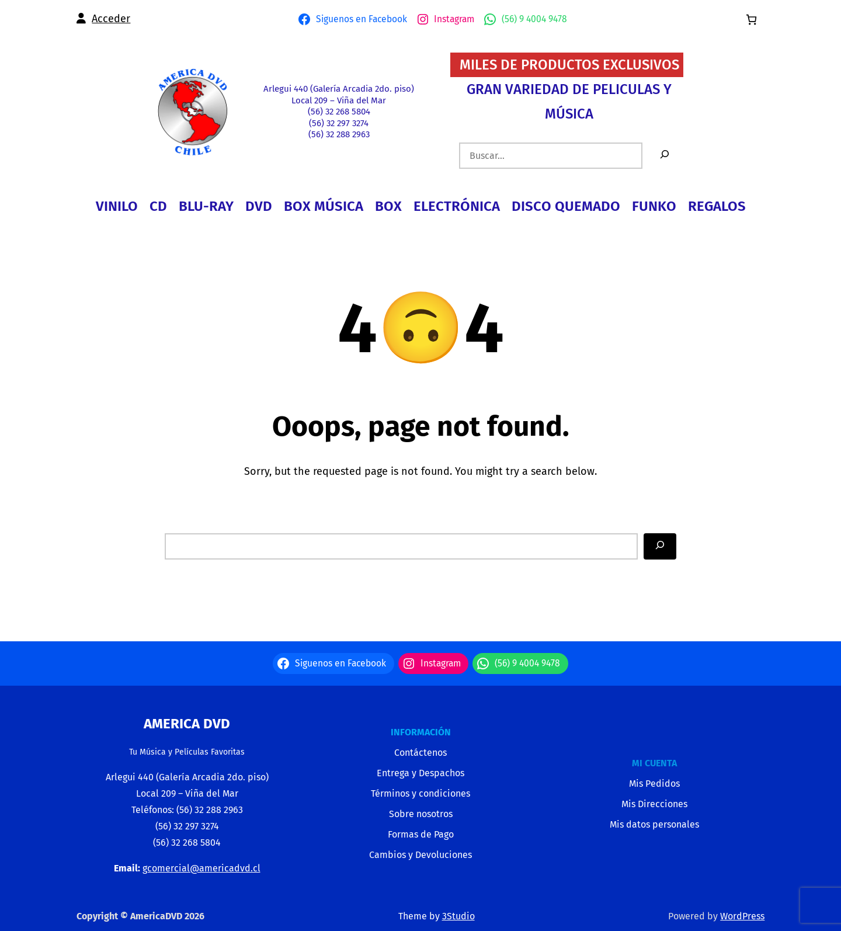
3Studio (458, 916)
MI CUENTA (654, 763)
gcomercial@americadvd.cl (201, 868)
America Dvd (187, 723)
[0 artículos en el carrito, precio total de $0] (751, 19)
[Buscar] (664, 156)
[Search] (660, 546)
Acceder (111, 18)
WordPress (742, 916)
